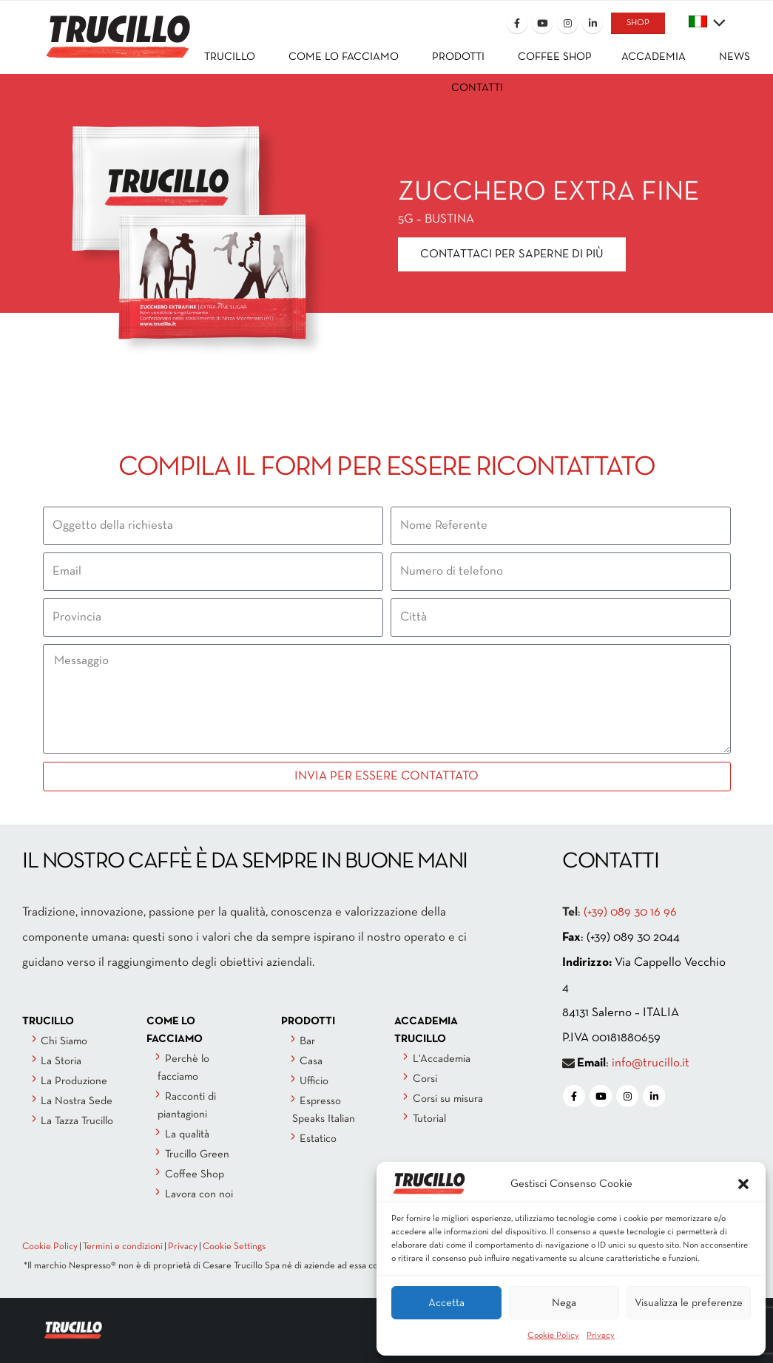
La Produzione (74, 1081)
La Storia (61, 1061)
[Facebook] (517, 23)
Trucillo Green (197, 1154)
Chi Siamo (64, 1041)
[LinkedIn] (592, 23)
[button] (743, 1184)
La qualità (187, 1134)
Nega (564, 1303)
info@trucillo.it (650, 1063)
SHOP (638, 23)
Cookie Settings (234, 1246)
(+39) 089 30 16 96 (630, 912)
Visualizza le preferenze (689, 1303)
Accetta (446, 1303)
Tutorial (429, 1119)
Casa (311, 1061)
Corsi (425, 1079)
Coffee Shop (194, 1174)
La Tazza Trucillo (77, 1121)
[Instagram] (567, 23)
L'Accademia (441, 1059)
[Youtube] (542, 23)
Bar (307, 1041)
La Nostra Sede (76, 1101)
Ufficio (314, 1081)
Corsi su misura (448, 1099)
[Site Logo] (106, 27)
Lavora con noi (199, 1194)
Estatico (318, 1139)
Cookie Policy (553, 1335)
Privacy (601, 1335)
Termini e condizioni (123, 1246)
